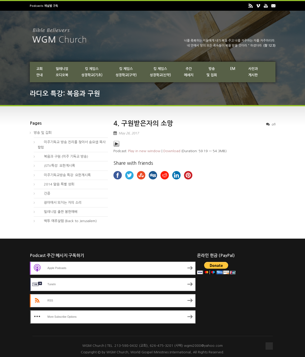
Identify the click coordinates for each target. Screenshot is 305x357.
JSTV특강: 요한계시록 (56, 165)
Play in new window (144, 151)
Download (171, 151)
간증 (44, 193)
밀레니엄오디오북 (62, 72)
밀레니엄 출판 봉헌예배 (57, 211)
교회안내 (39, 72)
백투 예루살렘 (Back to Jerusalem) (67, 221)
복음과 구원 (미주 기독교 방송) (63, 156)
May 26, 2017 (129, 133)
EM (232, 68)
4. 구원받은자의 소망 (143, 123)
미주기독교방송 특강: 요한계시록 (64, 175)
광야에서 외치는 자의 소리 (60, 202)
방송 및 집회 (42, 132)
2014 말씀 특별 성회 (56, 184)
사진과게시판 (253, 72)
